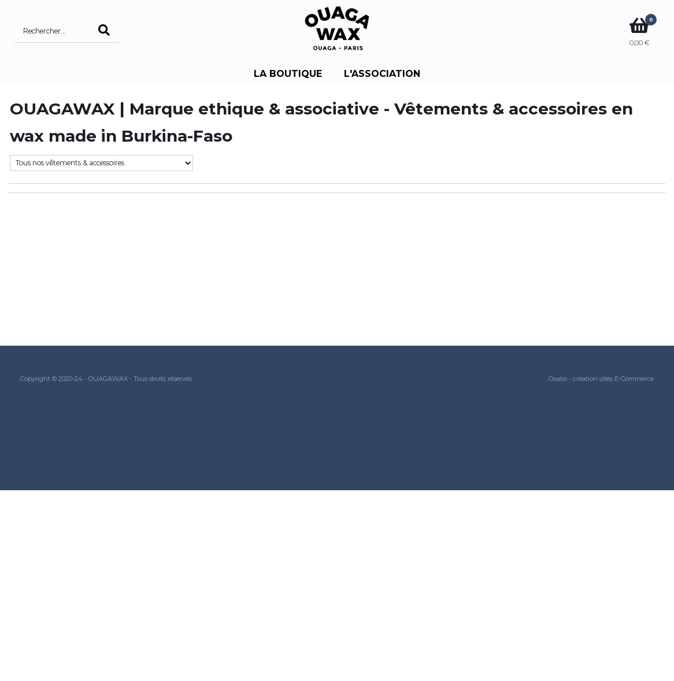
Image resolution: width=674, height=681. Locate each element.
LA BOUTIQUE (288, 73)
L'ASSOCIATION (382, 73)
